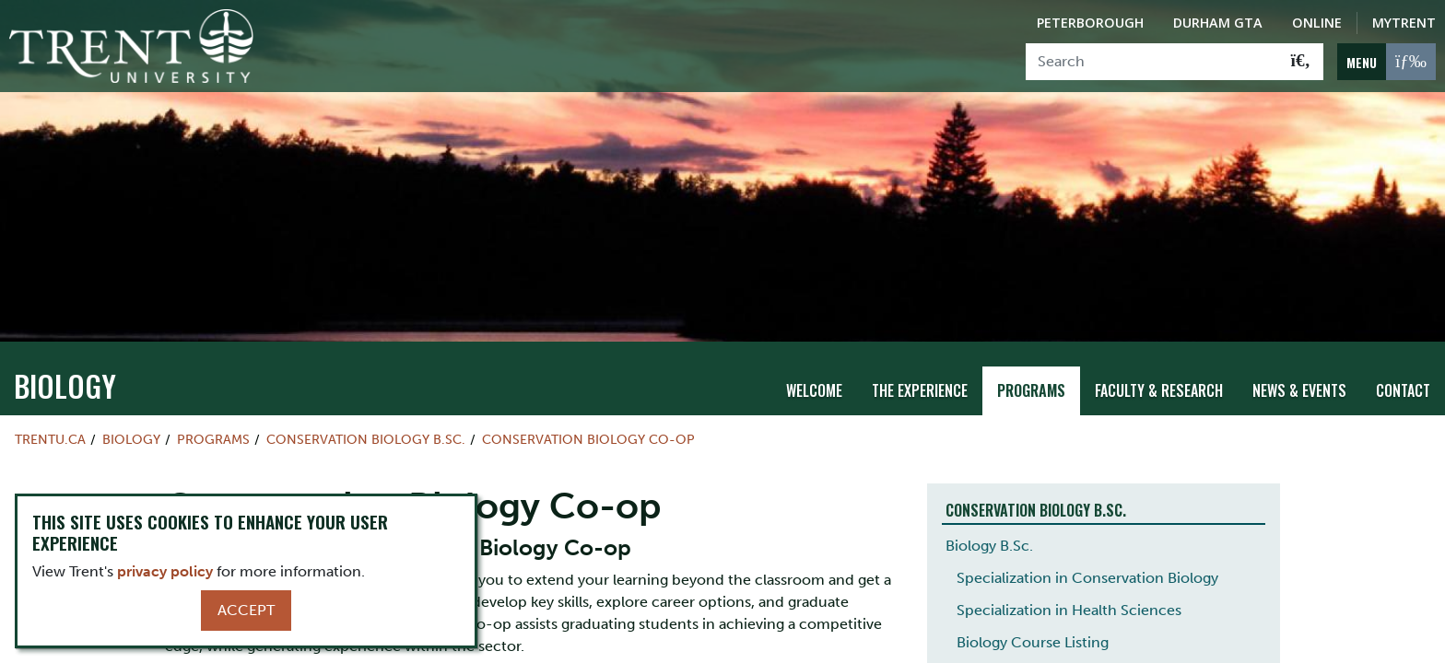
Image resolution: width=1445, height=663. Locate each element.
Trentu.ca (50, 436)
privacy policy (165, 571)
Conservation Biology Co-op (588, 436)
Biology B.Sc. (989, 543)
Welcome (814, 388)
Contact (1403, 388)
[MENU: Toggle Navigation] (1386, 61)
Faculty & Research (1159, 388)
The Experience (920, 388)
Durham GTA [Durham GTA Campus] (1218, 22)
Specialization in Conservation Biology (1087, 575)
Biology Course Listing (1033, 639)
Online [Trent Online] (1317, 22)
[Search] (1152, 61)
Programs (1031, 388)
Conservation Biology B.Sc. (365, 436)
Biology (65, 382)
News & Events (1299, 388)
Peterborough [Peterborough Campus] (1090, 22)
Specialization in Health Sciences (1069, 607)
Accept (246, 610)
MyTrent (1404, 22)
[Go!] (1300, 61)
